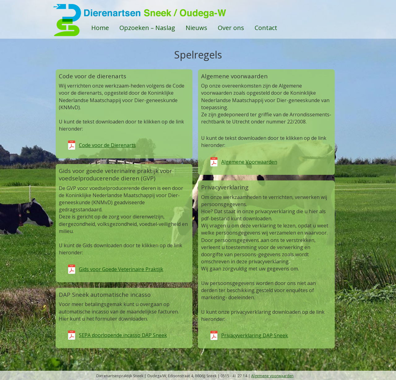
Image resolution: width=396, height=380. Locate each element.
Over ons (231, 28)
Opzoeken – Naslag (147, 28)
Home (100, 28)
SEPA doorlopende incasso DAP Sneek (123, 335)
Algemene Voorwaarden (249, 161)
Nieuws (196, 28)
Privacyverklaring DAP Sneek (254, 335)
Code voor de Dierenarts (107, 145)
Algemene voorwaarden (272, 375)
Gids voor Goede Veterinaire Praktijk (121, 269)
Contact (266, 28)
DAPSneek (198, 12)
